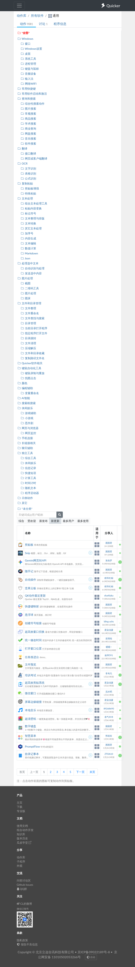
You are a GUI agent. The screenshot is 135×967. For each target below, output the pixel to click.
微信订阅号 (23, 908)
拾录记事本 (32, 754)
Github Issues (25, 884)
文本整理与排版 (32, 218)
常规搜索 (28, 113)
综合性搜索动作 (32, 103)
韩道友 (108, 735)
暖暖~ (109, 647)
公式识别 (28, 178)
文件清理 (28, 343)
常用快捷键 (27, 88)
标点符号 (28, 213)
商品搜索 (28, 118)
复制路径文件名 (32, 358)
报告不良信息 (27, 944)
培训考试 (30, 675)
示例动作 (25, 498)
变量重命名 (30, 393)
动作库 (21, 15)
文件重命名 (30, 313)
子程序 (21, 861)
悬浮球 (29, 614)
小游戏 (27, 418)
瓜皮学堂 (24, 842)
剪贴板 (29, 544)
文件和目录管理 (29, 303)
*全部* (24, 33)
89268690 (109, 708)
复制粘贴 (25, 183)
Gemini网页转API (35, 560)
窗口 (26, 43)
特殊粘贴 (28, 193)
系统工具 (28, 58)
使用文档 (22, 825)
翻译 (22, 148)
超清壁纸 (30, 718)
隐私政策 (22, 940)
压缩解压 (28, 348)
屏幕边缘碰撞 (33, 701)
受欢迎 (32, 521)
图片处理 (25, 278)
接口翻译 (28, 153)
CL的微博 (24, 903)
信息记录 (28, 468)
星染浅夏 (108, 630)
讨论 (43, 24)
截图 (26, 283)
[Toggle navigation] (19, 6)
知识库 (21, 834)
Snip (27, 553)
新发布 (43, 521)
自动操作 (30, 579)
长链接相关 (27, 443)
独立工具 (25, 453)
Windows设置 (31, 48)
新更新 (55, 521)
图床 (26, 298)
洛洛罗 (108, 560)
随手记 (29, 571)
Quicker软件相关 (30, 363)
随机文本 (28, 488)
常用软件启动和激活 (32, 93)
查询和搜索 (27, 98)
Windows (25, 38)
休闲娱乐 (25, 408)
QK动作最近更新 (35, 595)
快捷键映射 (32, 606)
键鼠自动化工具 (29, 368)
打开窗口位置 (33, 648)
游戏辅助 (28, 413)
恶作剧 (27, 423)
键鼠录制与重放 (32, 373)
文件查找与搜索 (32, 318)
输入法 (27, 78)
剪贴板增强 (30, 188)
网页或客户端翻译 (34, 158)
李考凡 (108, 673)
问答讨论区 (24, 880)
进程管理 (28, 63)
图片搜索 (28, 108)
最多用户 (68, 521)
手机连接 (25, 438)
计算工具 (28, 478)
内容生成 (28, 238)
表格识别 (28, 173)
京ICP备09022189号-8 (94, 952)
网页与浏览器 (28, 428)
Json (25, 258)
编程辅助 (25, 388)
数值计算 (28, 248)
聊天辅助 (25, 448)
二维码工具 (30, 288)
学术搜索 (28, 123)
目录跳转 (28, 338)
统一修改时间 (33, 640)
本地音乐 (30, 710)
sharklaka (108, 595)
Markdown (29, 253)
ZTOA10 (108, 754)
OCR (23, 163)
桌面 (26, 53)
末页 (92, 772)
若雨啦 (108, 638)
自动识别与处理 (32, 268)
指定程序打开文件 (34, 333)
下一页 (80, 772)
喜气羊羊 (108, 717)
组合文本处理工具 (34, 203)
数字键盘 (30, 726)
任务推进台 (32, 657)
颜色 (22, 383)
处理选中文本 (28, 263)
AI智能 (24, 398)
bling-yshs (109, 621)
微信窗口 (30, 693)
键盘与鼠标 (30, 68)
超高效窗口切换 (34, 631)
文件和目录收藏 (32, 353)
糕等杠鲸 (108, 578)
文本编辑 (28, 243)
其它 (22, 503)
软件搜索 (28, 143)
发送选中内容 (31, 273)
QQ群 (22, 889)
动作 (26, 24)
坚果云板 (30, 588)
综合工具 (28, 458)
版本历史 (22, 838)
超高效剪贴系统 (34, 682)
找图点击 (28, 378)
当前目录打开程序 (34, 328)
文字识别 (28, 168)
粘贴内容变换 (31, 208)
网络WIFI (28, 83)
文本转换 (28, 223)
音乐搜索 (28, 138)
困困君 (108, 543)
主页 (19, 802)
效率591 (109, 655)
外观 (19, 865)
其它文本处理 (31, 228)
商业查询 (28, 128)
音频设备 (28, 73)
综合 (21, 521)
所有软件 (37, 15)
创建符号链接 (33, 623)
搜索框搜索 (27, 403)
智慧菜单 (30, 735)
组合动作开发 (25, 830)
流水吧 (108, 691)
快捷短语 (28, 473)
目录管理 (28, 323)
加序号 (27, 233)
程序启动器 (30, 493)
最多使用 (83, 521)
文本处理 (25, 198)
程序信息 (60, 24)
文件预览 (30, 664)
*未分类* (25, 508)
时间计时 (28, 483)
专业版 (21, 811)
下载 (19, 806)
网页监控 (28, 433)
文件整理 (28, 308)
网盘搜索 (28, 133)
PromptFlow (32, 746)
